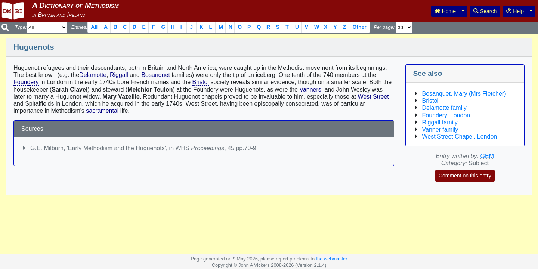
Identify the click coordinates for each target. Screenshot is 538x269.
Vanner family (440, 129)
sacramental (102, 111)
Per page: (384, 27)
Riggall (119, 75)
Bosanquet (155, 75)
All (94, 27)
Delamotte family (444, 108)
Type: (21, 27)
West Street (373, 96)
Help (515, 11)
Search (485, 11)
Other (359, 27)
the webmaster (331, 259)
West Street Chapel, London (459, 136)
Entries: (79, 27)
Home (445, 11)
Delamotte (92, 75)
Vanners (310, 89)
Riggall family (440, 122)
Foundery (26, 82)
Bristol (200, 82)
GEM (487, 156)
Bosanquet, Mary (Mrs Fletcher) (464, 93)
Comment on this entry (465, 176)
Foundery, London (446, 115)
